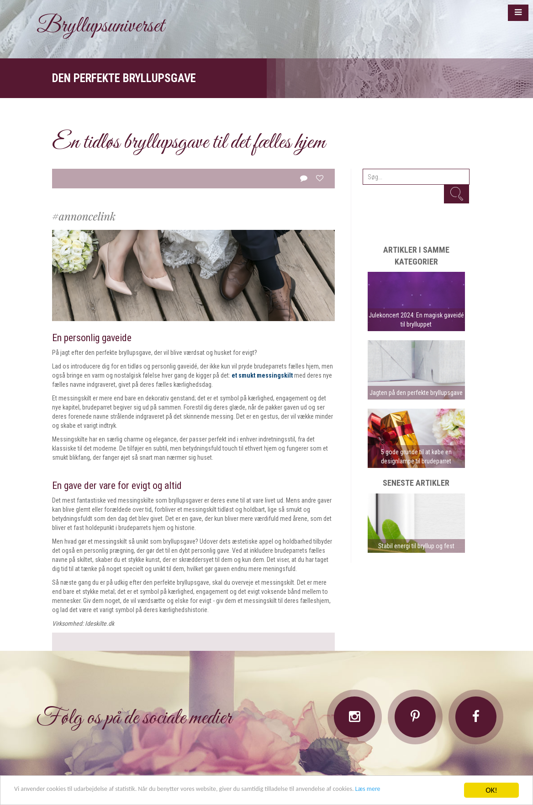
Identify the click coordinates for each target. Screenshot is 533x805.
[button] (518, 13)
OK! (491, 786)
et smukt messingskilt (262, 375)
